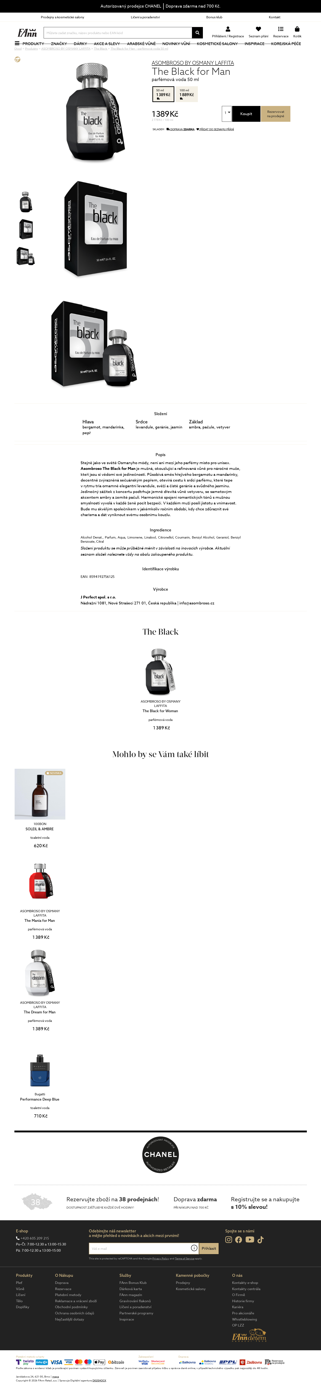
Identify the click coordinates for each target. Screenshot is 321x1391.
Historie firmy (243, 1316)
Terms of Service (184, 1274)
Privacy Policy (160, 1274)
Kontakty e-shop (245, 1298)
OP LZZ (238, 1340)
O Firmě (238, 1310)
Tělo (19, 1316)
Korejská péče (289, 51)
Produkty (36, 51)
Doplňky (22, 1322)
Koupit (246, 129)
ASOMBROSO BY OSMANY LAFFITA (193, 78)
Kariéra (237, 1322)
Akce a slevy (110, 51)
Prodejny (183, 1298)
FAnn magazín (130, 1310)
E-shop (22, 1246)
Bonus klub (214, 17)
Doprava (62, 1298)
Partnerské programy (136, 1328)
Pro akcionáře (243, 1328)
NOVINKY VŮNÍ (179, 51)
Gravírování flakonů (135, 1316)
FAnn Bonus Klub (133, 1298)
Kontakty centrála (246, 1304)
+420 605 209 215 (35, 1253)
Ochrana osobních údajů (74, 1328)
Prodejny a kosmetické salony (62, 17)
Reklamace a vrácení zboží (76, 1316)
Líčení (20, 1310)
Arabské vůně (144, 51)
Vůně (20, 1304)
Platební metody (68, 1310)
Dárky (83, 51)
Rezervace (63, 1304)
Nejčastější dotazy (69, 1334)
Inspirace (257, 51)
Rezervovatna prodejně (275, 129)
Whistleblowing (244, 1334)
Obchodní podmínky (71, 1322)
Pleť (19, 1298)
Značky (62, 51)
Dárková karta (130, 1304)
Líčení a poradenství (145, 17)
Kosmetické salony (219, 51)
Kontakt (274, 17)
